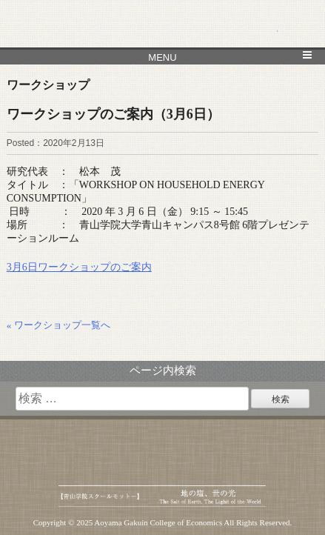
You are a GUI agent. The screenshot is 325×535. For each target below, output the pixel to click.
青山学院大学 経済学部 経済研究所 (163, 24)
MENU (162, 57)
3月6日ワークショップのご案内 (79, 267)
